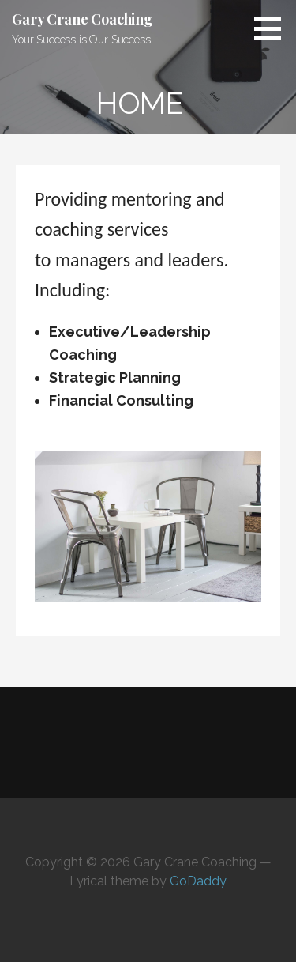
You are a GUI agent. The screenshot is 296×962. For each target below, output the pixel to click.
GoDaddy (198, 880)
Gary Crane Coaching (82, 18)
